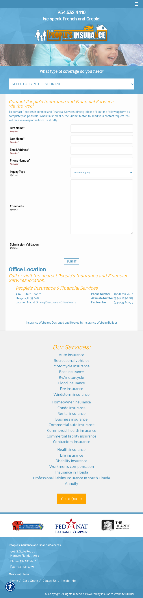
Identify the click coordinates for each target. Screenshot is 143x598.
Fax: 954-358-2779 (22, 566)
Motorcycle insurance (72, 365)
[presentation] (99, 245)
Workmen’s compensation (71, 466)
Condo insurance (71, 407)
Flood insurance (71, 382)
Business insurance (71, 419)
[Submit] (71, 261)
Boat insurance (71, 371)
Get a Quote (71, 499)
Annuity (71, 483)
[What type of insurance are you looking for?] (71, 83)
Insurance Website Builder (100, 322)
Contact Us (50, 580)
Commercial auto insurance (71, 424)
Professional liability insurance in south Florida (71, 477)
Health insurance (71, 449)
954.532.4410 (71, 12)
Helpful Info (68, 580)
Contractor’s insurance (71, 441)
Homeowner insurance (71, 401)
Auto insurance (71, 354)
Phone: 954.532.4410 (23, 561)
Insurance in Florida (71, 472)
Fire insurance (71, 388)
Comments (17, 206)
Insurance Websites (38, 322)
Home (14, 580)
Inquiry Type (17, 171)
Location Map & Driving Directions (37, 302)
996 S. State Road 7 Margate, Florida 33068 (24, 553)
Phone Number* (20, 160)
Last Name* (17, 138)
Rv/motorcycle (71, 377)
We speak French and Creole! (71, 19)
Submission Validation (24, 244)
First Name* (17, 128)
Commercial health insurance (71, 430)
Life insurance (71, 455)
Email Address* (19, 149)
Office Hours (68, 302)
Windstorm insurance (72, 394)
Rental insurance (72, 413)
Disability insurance (71, 460)
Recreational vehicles (71, 360)
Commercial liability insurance (71, 435)
